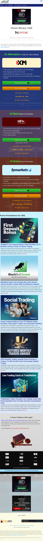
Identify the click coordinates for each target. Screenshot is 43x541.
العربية (19, 515)
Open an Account (21, 83)
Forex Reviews (17, 5)
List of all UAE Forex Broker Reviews (21, 467)
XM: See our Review (22, 93)
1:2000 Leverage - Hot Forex (21, 142)
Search (29, 525)
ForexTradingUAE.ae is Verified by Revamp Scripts (18, 535)
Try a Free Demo (21, 88)
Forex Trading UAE (5, 47)
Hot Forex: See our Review (22, 146)
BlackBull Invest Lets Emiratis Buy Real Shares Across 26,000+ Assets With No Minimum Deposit (20, 283)
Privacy (18, 525)
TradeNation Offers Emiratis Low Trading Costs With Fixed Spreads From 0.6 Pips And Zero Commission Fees (21, 401)
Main (6, 5)
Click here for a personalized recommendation (28, 470)
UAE (2, 5)
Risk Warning (22, 525)
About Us (10, 525)
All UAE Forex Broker (22, 100)
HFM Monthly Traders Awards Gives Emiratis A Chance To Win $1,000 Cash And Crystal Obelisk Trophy (20, 361)
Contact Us (15, 525)
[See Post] (24, 253)
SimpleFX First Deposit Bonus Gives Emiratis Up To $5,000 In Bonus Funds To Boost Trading (21, 245)
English (11, 5)
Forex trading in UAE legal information (20, 428)
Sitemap (32, 525)
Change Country (39, 521)
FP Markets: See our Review (21, 200)
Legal (26, 525)
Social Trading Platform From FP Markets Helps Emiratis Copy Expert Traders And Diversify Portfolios (21, 323)
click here (22, 104)
